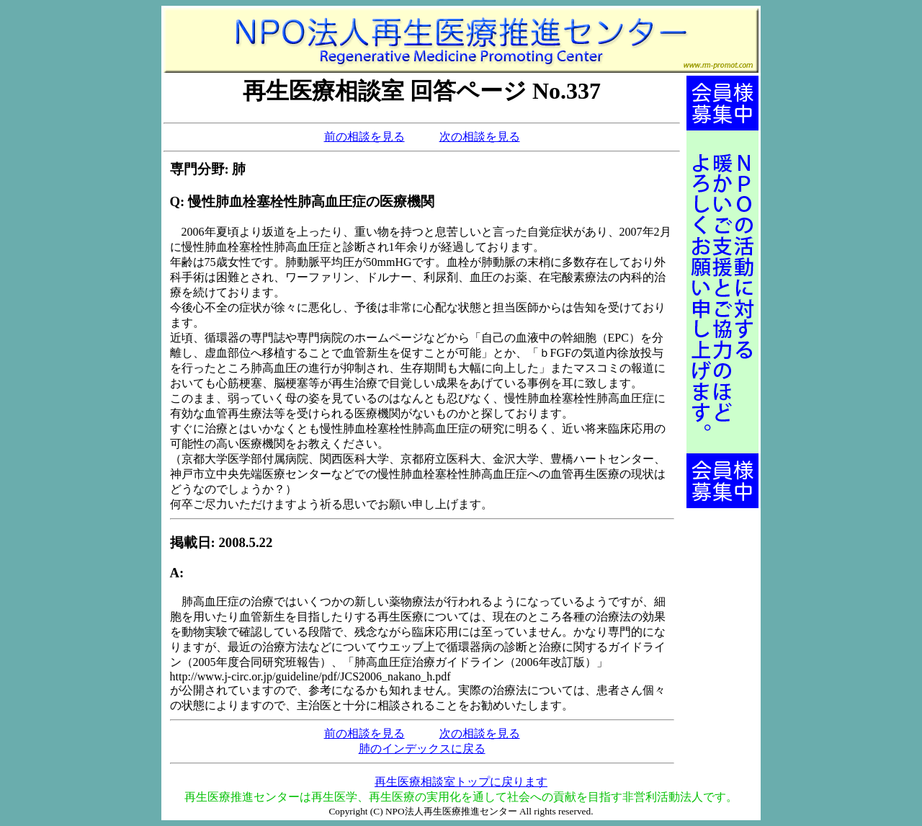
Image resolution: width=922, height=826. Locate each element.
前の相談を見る (364, 136)
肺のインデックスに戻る (422, 748)
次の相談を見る (479, 136)
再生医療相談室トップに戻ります (461, 782)
